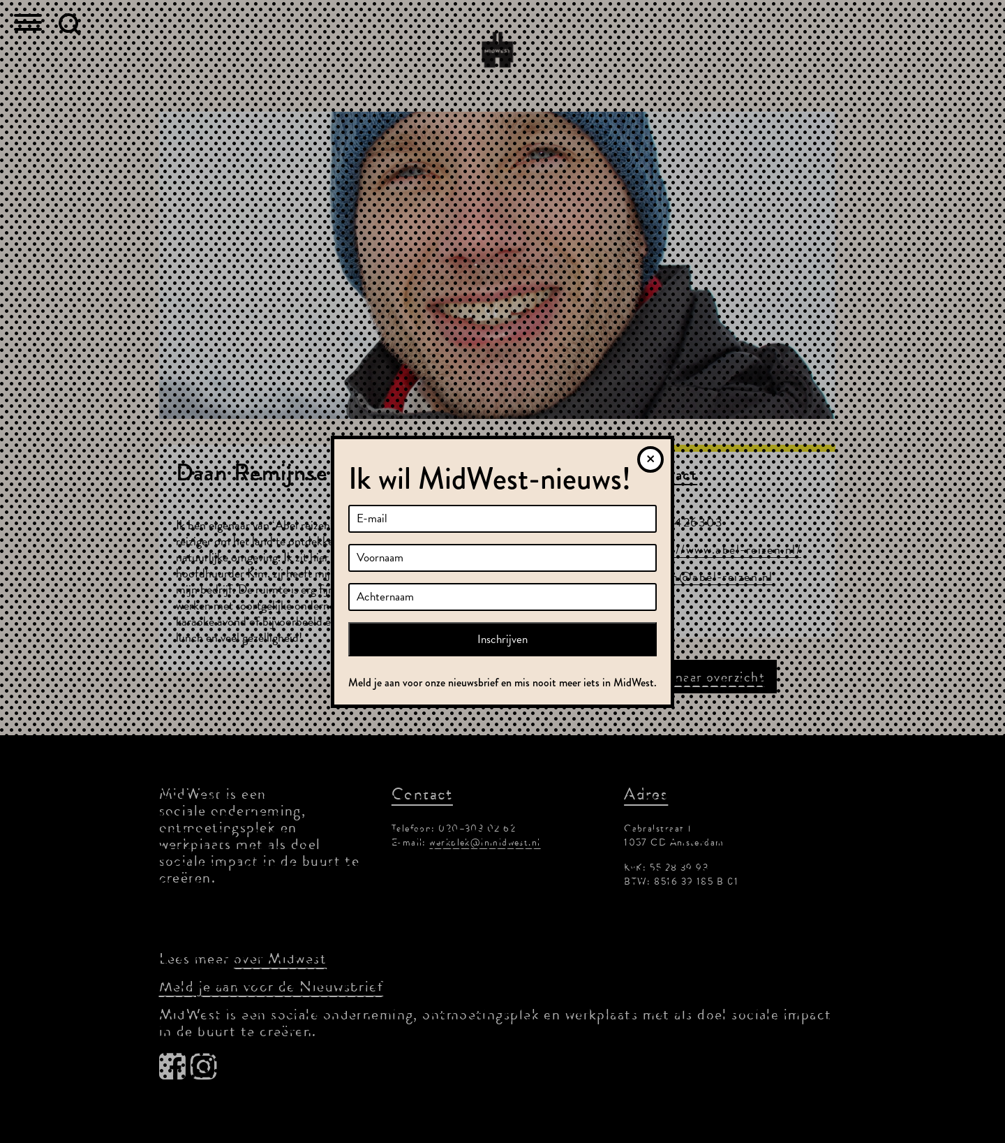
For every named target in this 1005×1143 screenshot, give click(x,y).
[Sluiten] (650, 459)
